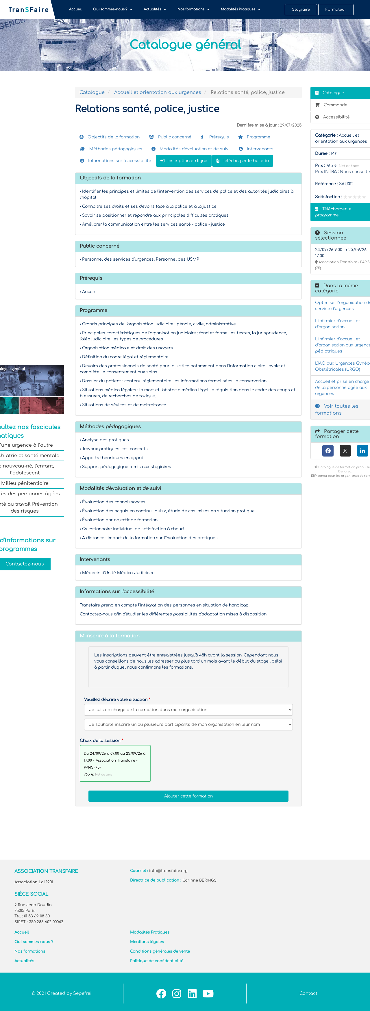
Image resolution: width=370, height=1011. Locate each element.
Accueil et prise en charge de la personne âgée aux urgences (342, 387)
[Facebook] (328, 451)
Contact (308, 993)
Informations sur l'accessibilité (115, 161)
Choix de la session (100, 741)
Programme (254, 137)
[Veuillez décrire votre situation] (188, 724)
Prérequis (215, 137)
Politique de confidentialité (156, 961)
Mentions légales (147, 942)
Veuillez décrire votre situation (115, 700)
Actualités (155, 9)
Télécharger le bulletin (243, 161)
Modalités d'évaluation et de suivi (190, 149)
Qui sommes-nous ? (112, 9)
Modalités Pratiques (240, 9)
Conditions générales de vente (160, 951)
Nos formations (193, 9)
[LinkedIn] (362, 451)
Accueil (75, 9)
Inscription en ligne (183, 161)
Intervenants (256, 149)
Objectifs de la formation (109, 137)
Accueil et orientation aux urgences (157, 92)
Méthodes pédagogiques (111, 149)
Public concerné (170, 137)
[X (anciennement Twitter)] (345, 451)
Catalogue (92, 92)
